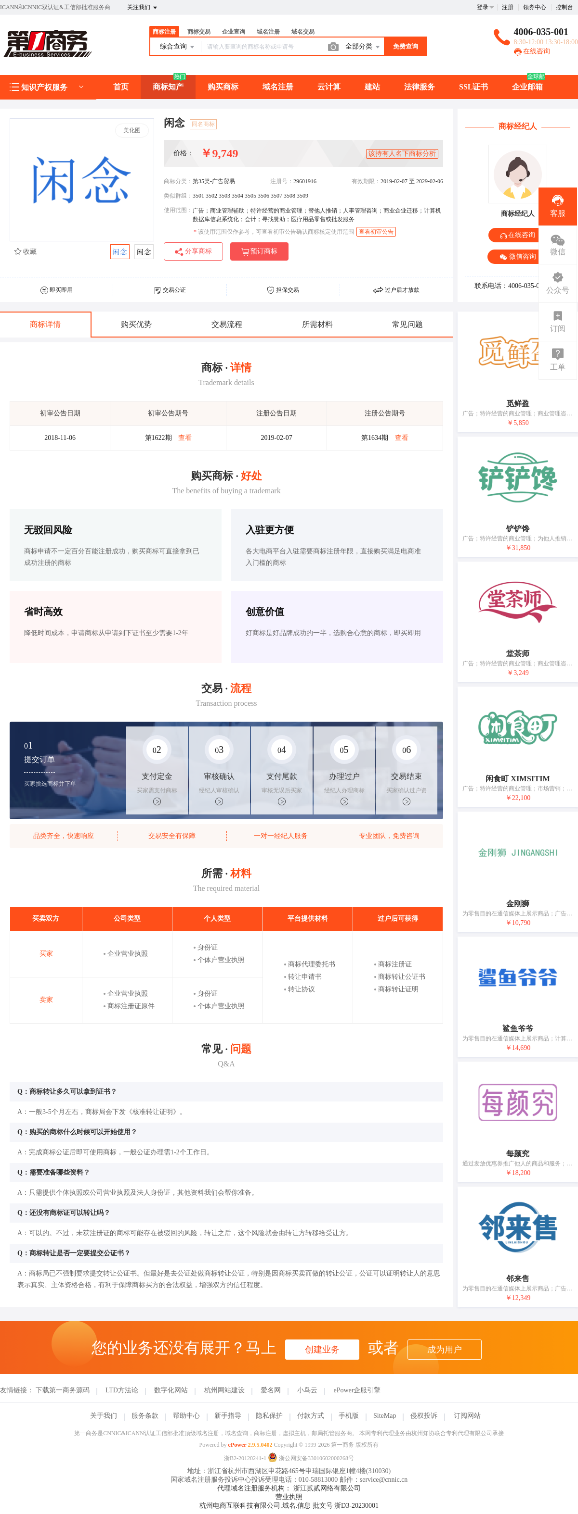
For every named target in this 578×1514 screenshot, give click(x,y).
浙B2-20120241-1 (245, 1458)
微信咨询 (517, 257)
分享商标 (193, 252)
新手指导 (227, 1415)
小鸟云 (307, 1390)
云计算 (329, 87)
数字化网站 (171, 1390)
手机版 (349, 1415)
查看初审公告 (376, 231)
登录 (482, 7)
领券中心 (534, 7)
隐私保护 (269, 1415)
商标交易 (198, 31)
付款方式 (310, 1415)
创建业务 (322, 1349)
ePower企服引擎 (357, 1390)
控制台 (564, 7)
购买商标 (223, 87)
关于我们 (103, 1415)
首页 (121, 87)
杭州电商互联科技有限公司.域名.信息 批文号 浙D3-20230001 (289, 1505)
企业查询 (233, 31)
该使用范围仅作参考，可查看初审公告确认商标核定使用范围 (274, 231)
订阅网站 (467, 1415)
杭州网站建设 (224, 1390)
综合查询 (178, 47)
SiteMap (384, 1415)
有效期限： (366, 181)
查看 (185, 437)
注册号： (281, 181)
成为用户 (444, 1349)
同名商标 (203, 124)
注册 (507, 7)
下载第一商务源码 (63, 1390)
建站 (372, 87)
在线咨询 (532, 51)
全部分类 (363, 47)
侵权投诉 (423, 1415)
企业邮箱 (527, 87)
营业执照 (289, 1497)
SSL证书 (473, 87)
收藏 (25, 251)
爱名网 (271, 1390)
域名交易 (303, 31)
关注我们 (142, 7)
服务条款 (144, 1415)
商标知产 (168, 87)
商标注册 (164, 31)
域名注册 (268, 31)
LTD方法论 (121, 1390)
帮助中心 (186, 1415)
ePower (237, 1444)
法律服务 (419, 87)
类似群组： (178, 195)
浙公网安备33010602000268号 (311, 1458)
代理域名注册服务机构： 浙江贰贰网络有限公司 (289, 1488)
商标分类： (178, 181)
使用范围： (178, 210)
